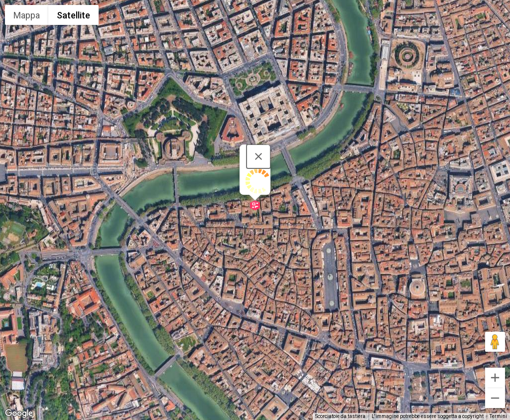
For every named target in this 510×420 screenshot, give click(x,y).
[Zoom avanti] (495, 378)
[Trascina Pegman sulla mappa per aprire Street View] (495, 342)
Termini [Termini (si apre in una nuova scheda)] (498, 416)
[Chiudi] (258, 156)
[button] (255, 205)
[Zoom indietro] (495, 398)
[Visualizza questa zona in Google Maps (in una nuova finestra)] (18, 413)
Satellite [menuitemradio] (73, 15)
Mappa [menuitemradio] (26, 15)
